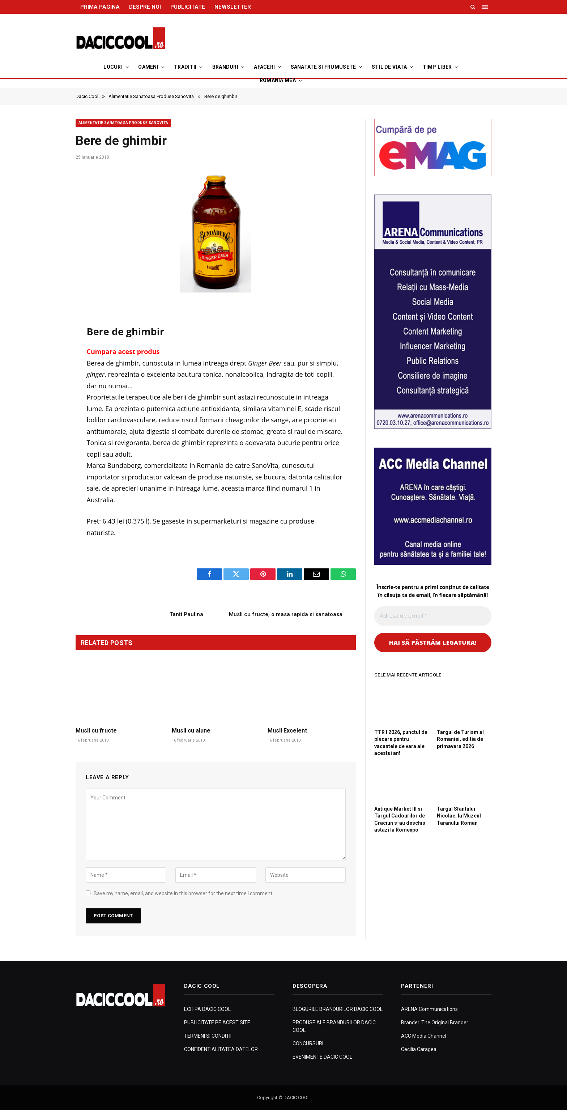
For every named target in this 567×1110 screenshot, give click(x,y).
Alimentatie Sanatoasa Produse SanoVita (123, 123)
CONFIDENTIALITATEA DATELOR (221, 1049)
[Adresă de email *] (432, 616)
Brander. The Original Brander (434, 1022)
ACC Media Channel (423, 1036)
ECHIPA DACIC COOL (207, 1009)
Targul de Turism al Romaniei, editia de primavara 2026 (460, 739)
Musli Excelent (287, 730)
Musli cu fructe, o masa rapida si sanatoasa (285, 614)
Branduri (225, 67)
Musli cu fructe (96, 730)
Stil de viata (389, 67)
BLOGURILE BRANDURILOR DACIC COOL (338, 1009)
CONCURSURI (308, 1043)
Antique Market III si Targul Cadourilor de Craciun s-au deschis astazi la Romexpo (399, 819)
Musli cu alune (191, 730)
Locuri (113, 67)
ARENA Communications (429, 1009)
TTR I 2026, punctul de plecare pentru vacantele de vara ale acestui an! (400, 742)
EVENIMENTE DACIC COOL (322, 1057)
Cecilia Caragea (418, 1049)
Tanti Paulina (186, 614)
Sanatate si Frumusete (323, 67)
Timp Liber (437, 67)
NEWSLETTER (232, 7)
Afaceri (264, 67)
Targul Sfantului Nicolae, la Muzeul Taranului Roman (459, 815)
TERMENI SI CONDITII (207, 1036)
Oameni (148, 67)
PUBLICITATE (187, 7)
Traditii (185, 67)
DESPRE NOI (145, 7)
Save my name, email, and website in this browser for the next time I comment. (183, 893)
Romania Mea (278, 80)
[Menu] (486, 7)
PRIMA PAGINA (100, 7)
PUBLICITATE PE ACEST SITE (217, 1022)
